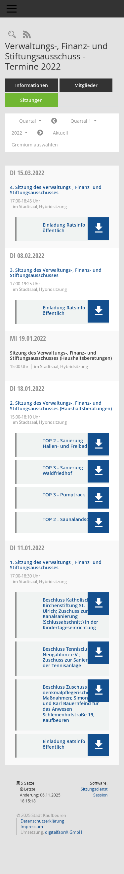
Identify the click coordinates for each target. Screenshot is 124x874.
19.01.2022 (28, 338)
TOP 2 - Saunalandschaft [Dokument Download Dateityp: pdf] (70, 519)
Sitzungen (31, 100)
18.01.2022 (27, 388)
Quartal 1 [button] (83, 121)
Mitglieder (86, 85)
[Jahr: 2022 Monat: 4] (40, 133)
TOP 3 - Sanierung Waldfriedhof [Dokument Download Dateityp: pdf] (63, 470)
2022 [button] (19, 133)
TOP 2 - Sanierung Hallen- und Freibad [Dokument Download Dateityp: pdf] (65, 443)
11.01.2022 (27, 547)
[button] (98, 228)
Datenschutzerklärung (42, 821)
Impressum (31, 826)
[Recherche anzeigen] (12, 34)
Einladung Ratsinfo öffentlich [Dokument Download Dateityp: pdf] (64, 228)
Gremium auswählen (35, 144)
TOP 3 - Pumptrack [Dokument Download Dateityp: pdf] (64, 495)
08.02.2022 (27, 255)
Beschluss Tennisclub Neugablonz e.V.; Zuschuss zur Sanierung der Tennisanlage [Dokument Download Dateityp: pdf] (69, 657)
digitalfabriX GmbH (63, 832)
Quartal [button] (30, 121)
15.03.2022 (27, 172)
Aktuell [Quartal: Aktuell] (60, 133)
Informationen (31, 85)
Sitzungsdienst (94, 792)
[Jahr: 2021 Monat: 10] (54, 121)
